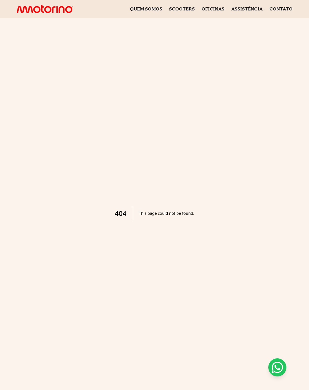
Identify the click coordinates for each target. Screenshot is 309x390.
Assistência (247, 9)
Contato (281, 9)
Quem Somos (146, 9)
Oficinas (213, 9)
